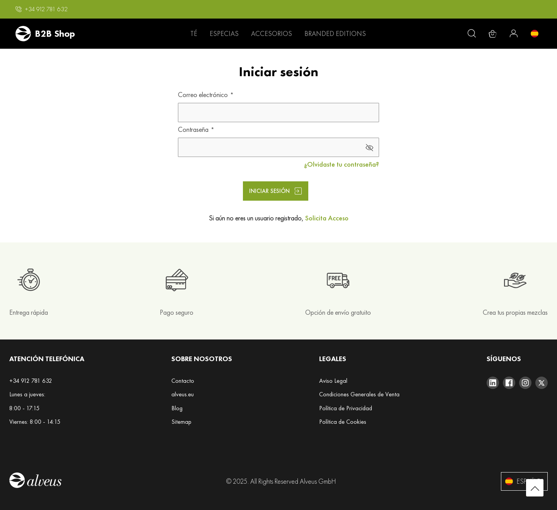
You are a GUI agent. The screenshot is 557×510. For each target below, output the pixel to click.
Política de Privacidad (345, 408)
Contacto (182, 381)
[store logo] (45, 33)
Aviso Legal (333, 381)
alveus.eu (182, 394)
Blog (177, 408)
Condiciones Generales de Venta (359, 394)
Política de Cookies (342, 422)
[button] (41, 9)
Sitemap (181, 422)
